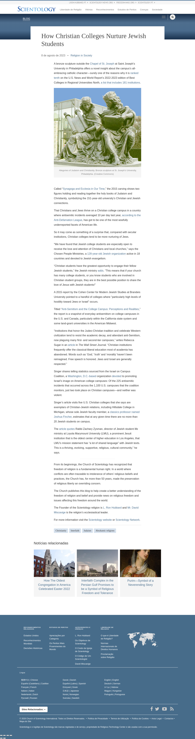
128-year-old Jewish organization (106, 253)
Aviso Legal (157, 718)
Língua (22, 673)
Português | (114, 694)
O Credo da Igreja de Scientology (83, 650)
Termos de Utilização (120, 718)
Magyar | (113, 691)
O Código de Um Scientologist (83, 657)
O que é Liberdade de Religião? (110, 637)
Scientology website (100, 519)
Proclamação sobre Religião (107, 655)
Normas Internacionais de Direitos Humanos (109, 646)
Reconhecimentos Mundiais (32, 642)
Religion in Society (81, 55)
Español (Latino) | (74, 683)
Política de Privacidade (98, 718)
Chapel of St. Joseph (102, 63)
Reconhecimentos (105, 9)
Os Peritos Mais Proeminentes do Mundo (57, 646)
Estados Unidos (31, 635)
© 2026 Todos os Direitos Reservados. (52, 718)
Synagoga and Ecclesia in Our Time (84, 188)
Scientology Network (128, 519)
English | (111, 680)
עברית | (111, 687)
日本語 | (71, 691)
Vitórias (89, 9)
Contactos (168, 718)
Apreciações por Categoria (57, 637)
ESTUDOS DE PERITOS (58, 627)
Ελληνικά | (70, 687)
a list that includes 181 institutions (120, 82)
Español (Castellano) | (35, 683)
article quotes (67, 429)
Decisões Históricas (33, 648)
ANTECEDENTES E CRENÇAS (82, 628)
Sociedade (157, 9)
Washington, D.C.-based (82, 376)
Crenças (144, 9)
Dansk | (69, 680)
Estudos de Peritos (127, 9)
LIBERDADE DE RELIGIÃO (107, 628)
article (71, 345)
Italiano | (27, 691)
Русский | (29, 698)
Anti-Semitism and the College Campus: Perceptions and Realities (100, 309)
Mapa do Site (25, 721)
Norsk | (71, 694)
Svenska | (71, 698)
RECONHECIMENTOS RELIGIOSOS (32, 628)
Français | (28, 687)
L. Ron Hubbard (112, 507)
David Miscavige (83, 664)
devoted (116, 376)
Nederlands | (29, 694)
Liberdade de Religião (71, 9)
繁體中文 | (29, 680)
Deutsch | (112, 683)
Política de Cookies (140, 718)
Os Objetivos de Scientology (82, 642)
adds (101, 270)
